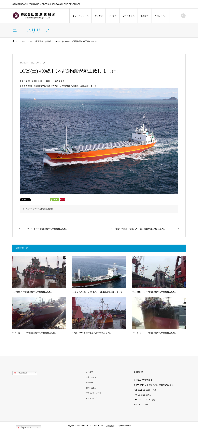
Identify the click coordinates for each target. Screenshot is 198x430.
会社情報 (113, 16)
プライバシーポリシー (94, 393)
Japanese (20, 373)
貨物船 (50, 209)
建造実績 (99, 16)
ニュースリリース (80, 16)
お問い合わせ (161, 16)
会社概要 (89, 372)
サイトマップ (91, 398)
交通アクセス (129, 16)
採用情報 (145, 16)
